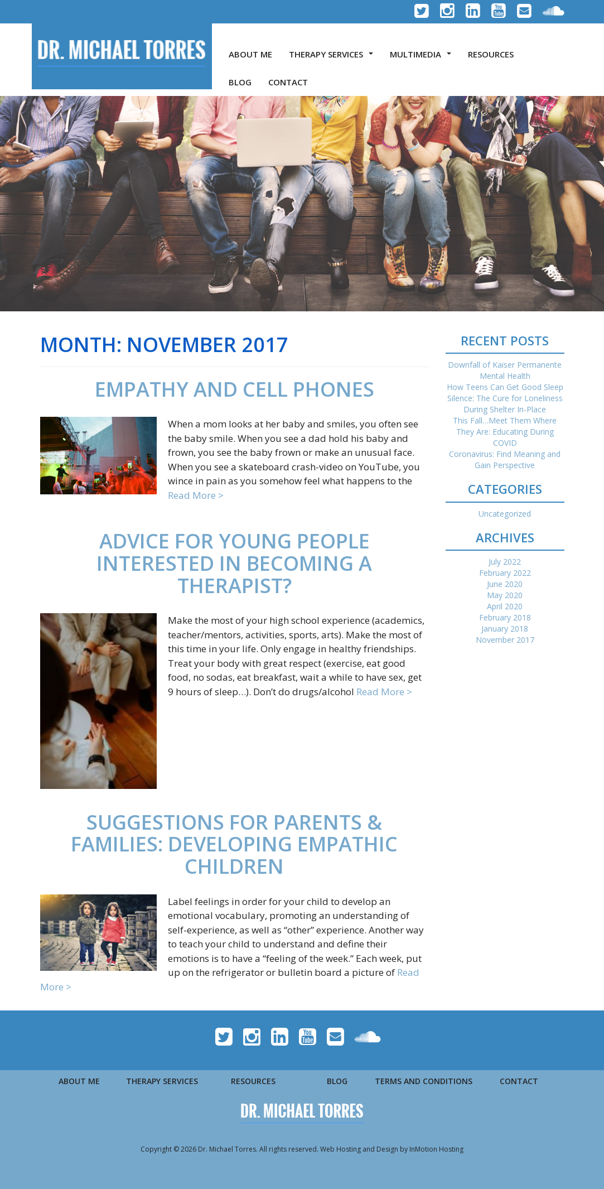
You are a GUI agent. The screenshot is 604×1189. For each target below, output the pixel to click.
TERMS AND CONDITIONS (423, 1081)
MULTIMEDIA (423, 57)
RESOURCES (491, 54)
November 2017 (505, 639)
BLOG (240, 82)
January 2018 (504, 628)
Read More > (196, 495)
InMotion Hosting (436, 1149)
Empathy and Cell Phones (234, 389)
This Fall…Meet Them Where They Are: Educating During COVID (505, 431)
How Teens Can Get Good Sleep (505, 387)
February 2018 (505, 617)
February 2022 (505, 572)
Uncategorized (505, 513)
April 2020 (505, 606)
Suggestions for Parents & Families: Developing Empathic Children (234, 844)
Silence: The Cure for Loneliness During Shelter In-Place (505, 404)
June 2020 (505, 584)
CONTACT (288, 82)
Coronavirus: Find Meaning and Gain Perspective (504, 459)
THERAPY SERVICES (333, 57)
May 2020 (505, 595)
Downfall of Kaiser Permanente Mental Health (505, 370)
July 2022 (505, 561)
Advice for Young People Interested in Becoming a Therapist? (234, 563)
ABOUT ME (250, 54)
